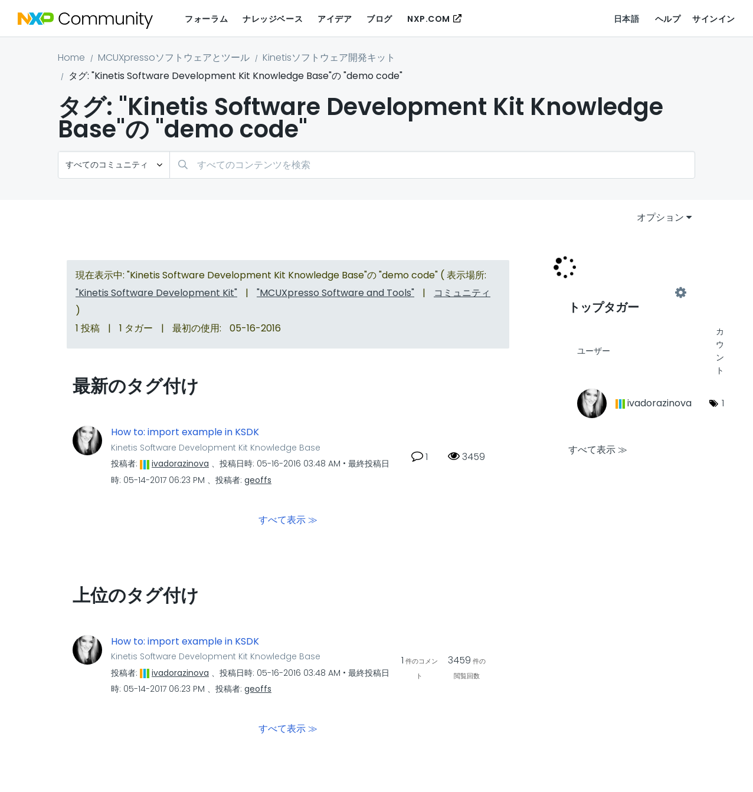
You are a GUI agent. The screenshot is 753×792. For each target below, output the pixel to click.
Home (71, 57)
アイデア (334, 19)
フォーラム (206, 19)
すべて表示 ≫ (287, 519)
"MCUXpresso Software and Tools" (335, 293)
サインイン (713, 19)
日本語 (627, 19)
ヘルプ (668, 19)
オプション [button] (660, 217)
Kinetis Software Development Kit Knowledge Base (215, 447)
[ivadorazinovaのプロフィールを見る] (180, 463)
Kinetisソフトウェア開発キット (329, 57)
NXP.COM (428, 19)
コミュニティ (462, 293)
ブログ (379, 19)
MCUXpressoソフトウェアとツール (174, 57)
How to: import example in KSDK (185, 432)
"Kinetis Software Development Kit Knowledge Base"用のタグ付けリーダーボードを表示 (624, 293)
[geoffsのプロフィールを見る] (257, 480)
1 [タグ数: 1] (723, 403)
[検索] (432, 165)
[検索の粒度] (113, 165)
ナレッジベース (273, 19)
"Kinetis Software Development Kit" (156, 293)
